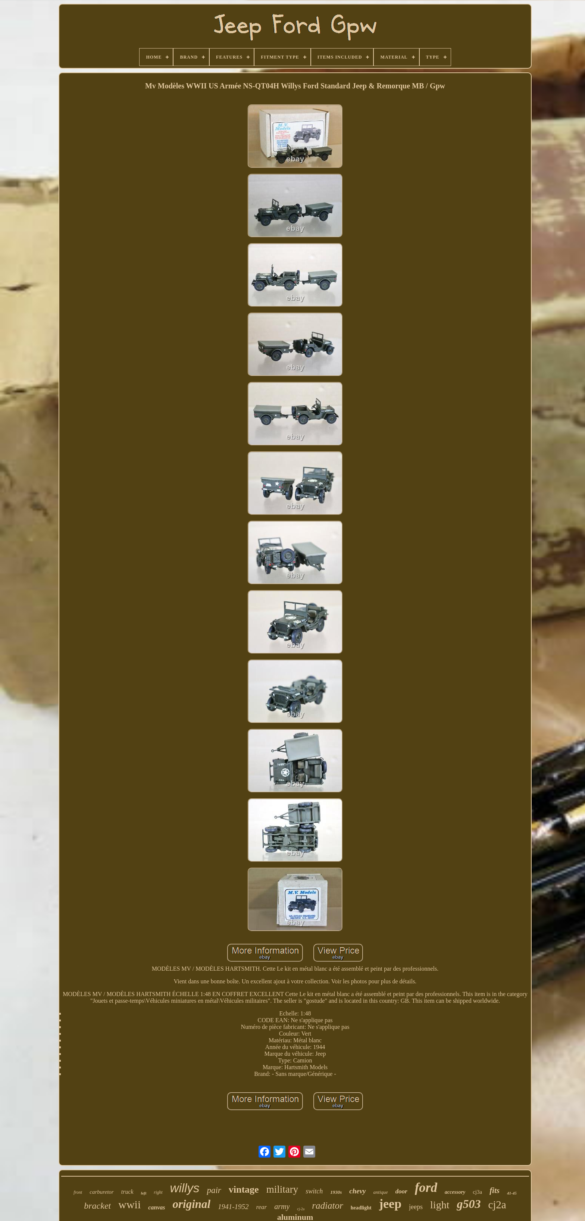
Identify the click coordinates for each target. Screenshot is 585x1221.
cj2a (497, 1205)
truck (127, 1192)
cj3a (477, 1192)
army (282, 1206)
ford (426, 1187)
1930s (336, 1192)
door (401, 1191)
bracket (97, 1206)
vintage (244, 1189)
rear (261, 1207)
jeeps (416, 1207)
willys (185, 1188)
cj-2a (300, 1209)
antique (380, 1192)
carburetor (101, 1192)
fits (494, 1190)
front (77, 1192)
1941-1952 (233, 1207)
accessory (455, 1192)
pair (214, 1190)
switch (314, 1191)
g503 (469, 1204)
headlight (361, 1208)
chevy (357, 1191)
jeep (390, 1204)
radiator (327, 1205)
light (439, 1205)
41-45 (512, 1193)
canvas (156, 1207)
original (192, 1204)
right (158, 1192)
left (144, 1193)
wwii (129, 1204)
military (282, 1189)
